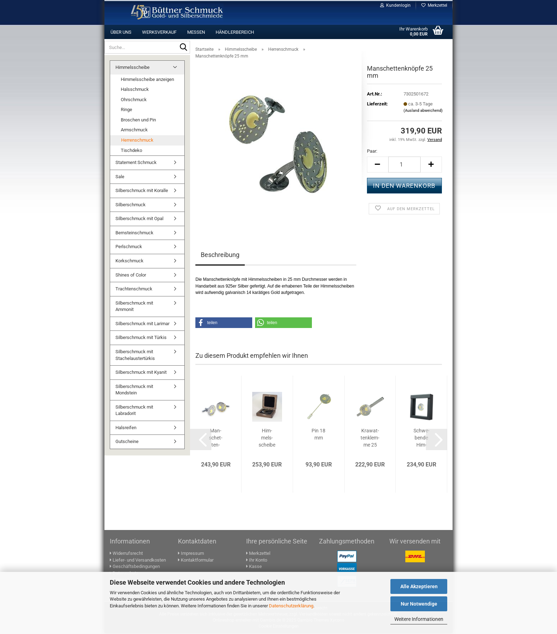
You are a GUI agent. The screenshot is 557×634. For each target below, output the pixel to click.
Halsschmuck (135, 90)
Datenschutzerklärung (291, 605)
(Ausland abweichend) (423, 111)
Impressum (191, 554)
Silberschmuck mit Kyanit (141, 373)
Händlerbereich (235, 32)
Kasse (254, 567)
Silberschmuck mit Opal (139, 219)
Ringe (126, 110)
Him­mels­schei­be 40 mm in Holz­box (267, 438)
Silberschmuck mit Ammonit (134, 307)
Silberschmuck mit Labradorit (134, 411)
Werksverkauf (159, 32)
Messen (196, 32)
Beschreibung (220, 255)
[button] (377, 165)
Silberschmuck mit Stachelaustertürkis (135, 356)
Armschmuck (134, 130)
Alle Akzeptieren (419, 586)
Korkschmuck (129, 261)
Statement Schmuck (136, 163)
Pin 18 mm (318, 434)
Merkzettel (434, 5)
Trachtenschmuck (133, 289)
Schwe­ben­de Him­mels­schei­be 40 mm (421, 438)
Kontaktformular (195, 560)
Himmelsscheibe (132, 68)
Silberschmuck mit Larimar (142, 324)
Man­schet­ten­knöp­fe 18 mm (215, 438)
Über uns (120, 32)
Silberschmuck (130, 205)
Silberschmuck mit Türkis (141, 338)
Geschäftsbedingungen (135, 567)
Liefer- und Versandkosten (138, 560)
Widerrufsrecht (126, 554)
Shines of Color (130, 275)
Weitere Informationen (418, 619)
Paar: (372, 151)
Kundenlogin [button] (395, 5)
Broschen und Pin (138, 120)
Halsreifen (125, 428)
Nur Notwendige (419, 604)
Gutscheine (127, 442)
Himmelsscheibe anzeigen (147, 80)
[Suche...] (183, 47)
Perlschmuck (128, 247)
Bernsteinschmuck (134, 233)
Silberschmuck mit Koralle (141, 191)
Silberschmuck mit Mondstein (134, 390)
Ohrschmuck (134, 100)
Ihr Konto (256, 560)
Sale (119, 177)
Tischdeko (131, 151)
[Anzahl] (404, 165)
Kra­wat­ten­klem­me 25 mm (370, 438)
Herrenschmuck (137, 140)
